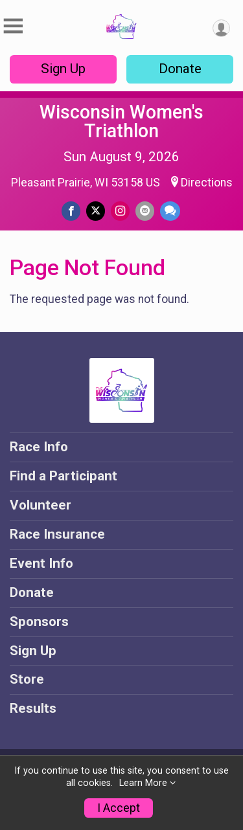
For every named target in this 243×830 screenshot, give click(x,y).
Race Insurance (57, 534)
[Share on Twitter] (95, 210)
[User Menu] (221, 28)
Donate (180, 68)
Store (27, 679)
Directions (207, 182)
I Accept (118, 808)
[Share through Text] (170, 210)
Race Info (39, 446)
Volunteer (40, 505)
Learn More (143, 783)
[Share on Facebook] (71, 210)
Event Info (41, 563)
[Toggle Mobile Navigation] (13, 26)
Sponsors (39, 621)
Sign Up (63, 68)
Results (33, 708)
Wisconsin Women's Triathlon (121, 121)
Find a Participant (63, 476)
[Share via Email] (144, 210)
